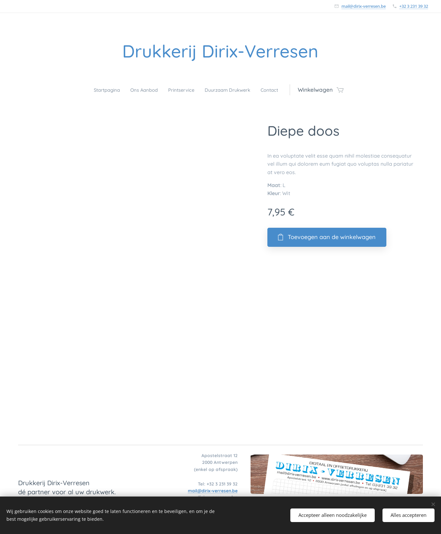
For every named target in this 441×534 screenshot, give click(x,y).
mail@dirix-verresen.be (363, 6)
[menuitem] (98, 90)
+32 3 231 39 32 (413, 6)
